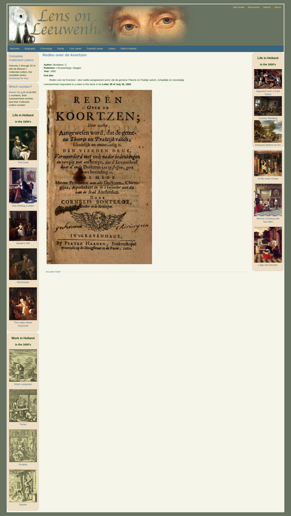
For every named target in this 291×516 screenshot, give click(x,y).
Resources (254, 7)
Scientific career (95, 48)
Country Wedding (268, 118)
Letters (111, 48)
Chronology (46, 48)
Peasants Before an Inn (268, 145)
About (277, 7)
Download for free (18, 78)
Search (267, 7)
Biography (30, 48)
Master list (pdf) (17, 92)
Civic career (75, 48)
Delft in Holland (128, 48)
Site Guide (238, 7)
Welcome (14, 48)
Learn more (54, 271)
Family (60, 48)
